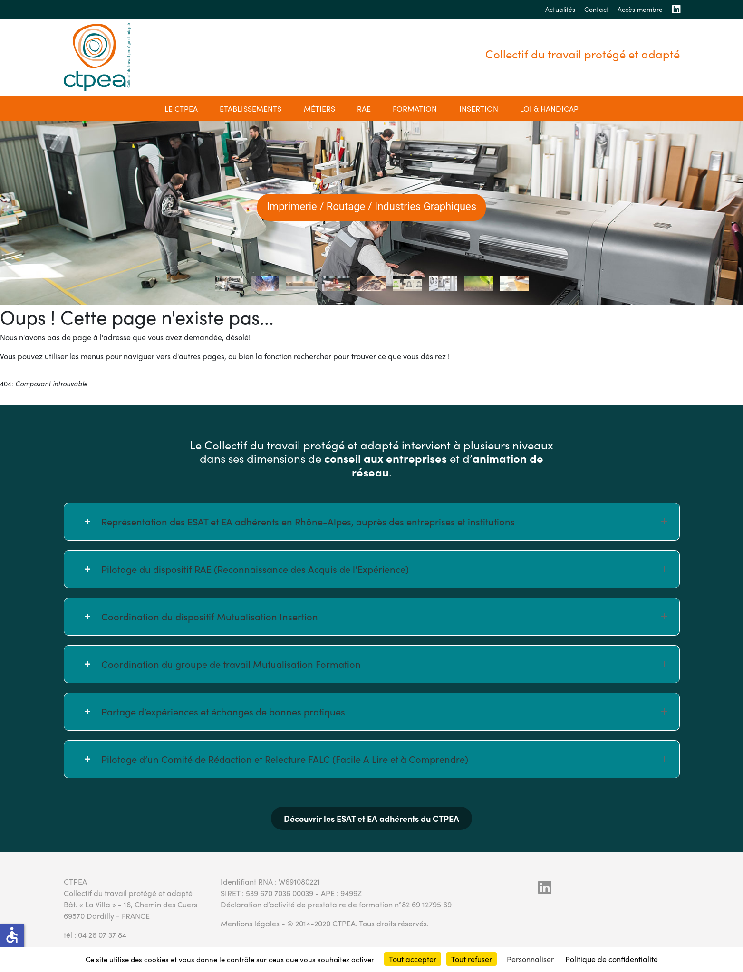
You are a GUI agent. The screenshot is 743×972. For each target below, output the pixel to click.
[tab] (229, 283)
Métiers (319, 108)
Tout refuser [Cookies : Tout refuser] (471, 958)
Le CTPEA (181, 108)
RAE (364, 108)
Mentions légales (250, 923)
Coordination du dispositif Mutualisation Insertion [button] (384, 616)
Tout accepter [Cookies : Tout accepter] (412, 958)
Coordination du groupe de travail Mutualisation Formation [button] (384, 664)
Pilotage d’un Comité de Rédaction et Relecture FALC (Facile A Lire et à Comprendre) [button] (384, 759)
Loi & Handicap (549, 108)
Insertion (478, 108)
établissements (250, 108)
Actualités (560, 9)
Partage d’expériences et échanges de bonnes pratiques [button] (384, 711)
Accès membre (640, 9)
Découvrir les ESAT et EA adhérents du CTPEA (371, 818)
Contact (596, 9)
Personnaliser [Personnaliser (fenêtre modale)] (530, 958)
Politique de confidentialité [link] (611, 958)
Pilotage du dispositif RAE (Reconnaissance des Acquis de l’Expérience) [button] (384, 569)
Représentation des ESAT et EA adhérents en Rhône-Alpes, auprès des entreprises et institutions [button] (384, 521)
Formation (415, 108)
